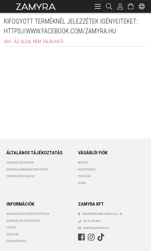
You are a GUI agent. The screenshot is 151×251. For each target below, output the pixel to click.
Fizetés (11, 227)
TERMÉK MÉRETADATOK (20, 176)
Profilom (84, 176)
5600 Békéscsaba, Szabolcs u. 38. (103, 214)
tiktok (102, 237)
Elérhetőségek (16, 241)
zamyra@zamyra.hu (96, 228)
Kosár (82, 183)
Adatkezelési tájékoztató (23, 221)
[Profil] (120, 6)
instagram (91, 237)
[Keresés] (109, 6)
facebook (81, 237)
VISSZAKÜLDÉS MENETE (20, 162)
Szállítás (12, 234)
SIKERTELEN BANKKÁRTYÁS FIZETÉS (27, 169)
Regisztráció (86, 169)
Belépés (83, 162)
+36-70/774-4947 (92, 221)
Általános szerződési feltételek (27, 214)
